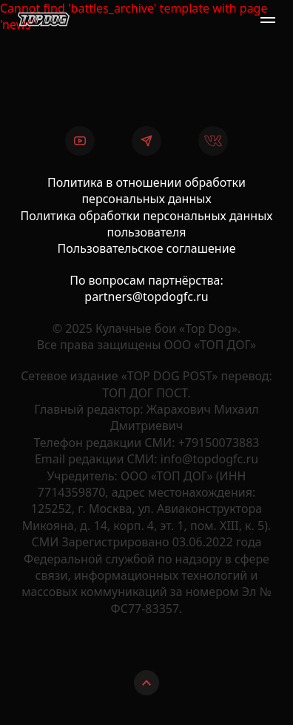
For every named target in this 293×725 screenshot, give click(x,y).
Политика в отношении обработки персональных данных (146, 190)
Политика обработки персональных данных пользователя (147, 224)
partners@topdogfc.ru (146, 296)
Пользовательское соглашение (147, 248)
